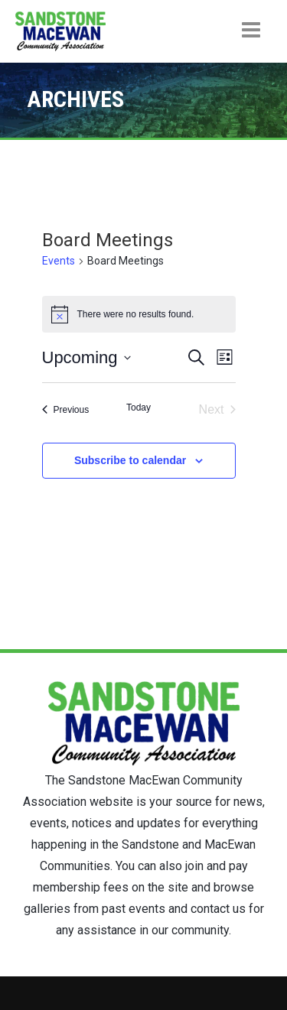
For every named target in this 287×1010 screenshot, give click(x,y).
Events (58, 261)
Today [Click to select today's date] (138, 407)
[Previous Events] (66, 409)
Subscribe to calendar (130, 460)
